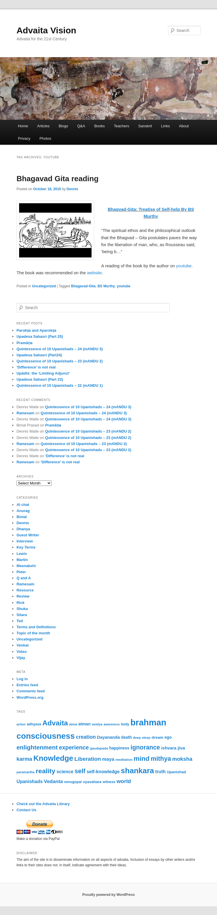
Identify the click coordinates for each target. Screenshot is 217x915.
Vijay (21, 658)
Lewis (22, 553)
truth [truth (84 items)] (160, 771)
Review (23, 596)
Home (23, 126)
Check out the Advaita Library (43, 804)
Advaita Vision (46, 30)
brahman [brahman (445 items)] (148, 722)
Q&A (81, 126)
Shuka (22, 609)
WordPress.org (30, 697)
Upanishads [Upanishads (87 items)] (30, 781)
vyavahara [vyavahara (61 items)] (92, 782)
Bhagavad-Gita (83, 286)
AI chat (23, 504)
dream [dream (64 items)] (157, 737)
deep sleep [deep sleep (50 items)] (141, 737)
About (184, 126)
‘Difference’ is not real (36, 367)
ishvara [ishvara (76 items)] (168, 747)
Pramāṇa (24, 343)
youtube (184, 265)
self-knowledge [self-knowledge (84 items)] (103, 771)
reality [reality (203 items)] (45, 771)
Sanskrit (145, 126)
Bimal (22, 517)
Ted (20, 621)
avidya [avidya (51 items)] (97, 724)
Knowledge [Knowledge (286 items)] (53, 758)
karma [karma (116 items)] (24, 759)
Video (22, 651)
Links (165, 126)
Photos (45, 138)
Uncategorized (44, 286)
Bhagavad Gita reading (58, 178)
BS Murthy (106, 286)
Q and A (24, 578)
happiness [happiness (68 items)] (119, 748)
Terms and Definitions (36, 627)
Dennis (72, 189)
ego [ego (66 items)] (168, 737)
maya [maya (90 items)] (108, 759)
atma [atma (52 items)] (73, 724)
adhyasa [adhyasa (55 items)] (34, 724)
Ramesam (25, 413)
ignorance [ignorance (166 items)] (145, 747)
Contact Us (27, 810)
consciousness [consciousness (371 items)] (46, 735)
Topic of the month (33, 633)
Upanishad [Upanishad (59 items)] (176, 772)
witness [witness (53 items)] (109, 782)
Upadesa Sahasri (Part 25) (40, 336)
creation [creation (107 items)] (86, 737)
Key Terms (26, 547)
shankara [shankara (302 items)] (137, 770)
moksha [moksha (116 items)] (182, 759)
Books (99, 126)
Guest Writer (28, 535)
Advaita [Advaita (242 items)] (55, 723)
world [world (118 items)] (123, 781)
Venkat (23, 645)
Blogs (63, 126)
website (94, 272)
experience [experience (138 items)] (74, 747)
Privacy (24, 138)
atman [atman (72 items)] (84, 724)
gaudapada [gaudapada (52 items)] (99, 748)
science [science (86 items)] (64, 771)
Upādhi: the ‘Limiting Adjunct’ (43, 373)
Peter (21, 572)
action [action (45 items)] (21, 724)
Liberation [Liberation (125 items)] (87, 759)
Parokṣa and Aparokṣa (36, 330)
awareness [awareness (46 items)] (112, 724)
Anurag (23, 511)
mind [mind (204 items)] (141, 758)
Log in (22, 679)
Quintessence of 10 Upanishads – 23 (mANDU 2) (60, 361)
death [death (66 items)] (126, 737)
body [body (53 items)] (125, 724)
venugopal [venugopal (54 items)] (73, 782)
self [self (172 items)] (80, 771)
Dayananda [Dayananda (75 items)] (108, 737)
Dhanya (23, 529)
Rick (20, 602)
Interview (25, 541)
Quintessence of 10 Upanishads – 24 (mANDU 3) (60, 349)
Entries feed (27, 685)
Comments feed (31, 691)
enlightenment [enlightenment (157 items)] (37, 747)
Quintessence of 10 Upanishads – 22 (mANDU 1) (60, 385)
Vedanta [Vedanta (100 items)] (53, 781)
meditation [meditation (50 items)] (123, 759)
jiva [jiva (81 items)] (181, 747)
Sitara (22, 615)
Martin (22, 560)
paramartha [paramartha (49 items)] (25, 772)
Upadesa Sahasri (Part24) (39, 355)
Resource (25, 590)
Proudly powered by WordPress (108, 895)
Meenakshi (26, 566)
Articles (43, 126)
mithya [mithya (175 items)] (161, 758)
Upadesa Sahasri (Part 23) (40, 379)
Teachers (121, 126)
